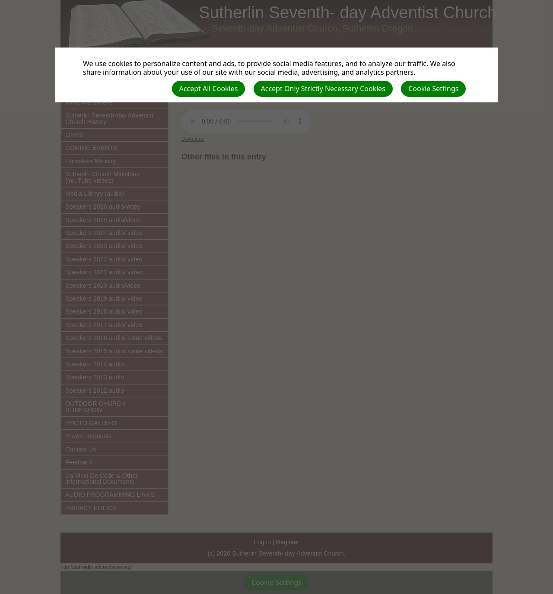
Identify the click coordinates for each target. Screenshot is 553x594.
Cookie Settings (433, 88)
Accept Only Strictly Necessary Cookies (323, 88)
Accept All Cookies (208, 88)
